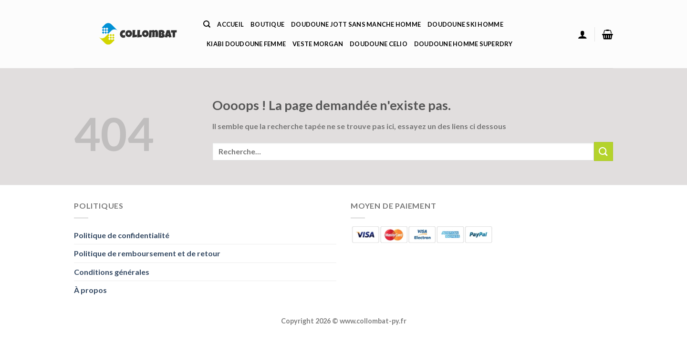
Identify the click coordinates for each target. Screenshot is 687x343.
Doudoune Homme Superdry (463, 44)
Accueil (230, 24)
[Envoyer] (603, 151)
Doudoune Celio (378, 44)
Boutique (267, 24)
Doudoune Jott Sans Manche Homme (356, 24)
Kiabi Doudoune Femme (246, 44)
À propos (90, 289)
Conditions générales (111, 271)
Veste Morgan (317, 44)
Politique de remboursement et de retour (147, 253)
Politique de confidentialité (121, 235)
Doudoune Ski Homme (465, 24)
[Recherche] (206, 24)
